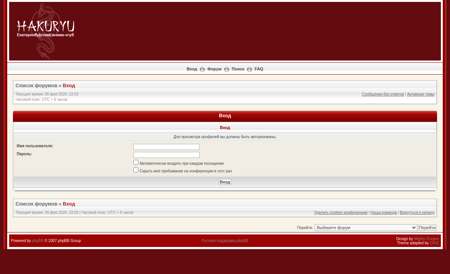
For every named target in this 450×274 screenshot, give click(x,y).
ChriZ (434, 243)
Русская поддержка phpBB (224, 241)
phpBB (37, 241)
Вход (192, 69)
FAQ (259, 69)
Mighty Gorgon (426, 239)
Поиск (238, 69)
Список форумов (36, 85)
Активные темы (420, 94)
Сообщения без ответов (383, 94)
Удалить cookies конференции (341, 212)
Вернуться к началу (417, 212)
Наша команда (384, 212)
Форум (215, 69)
